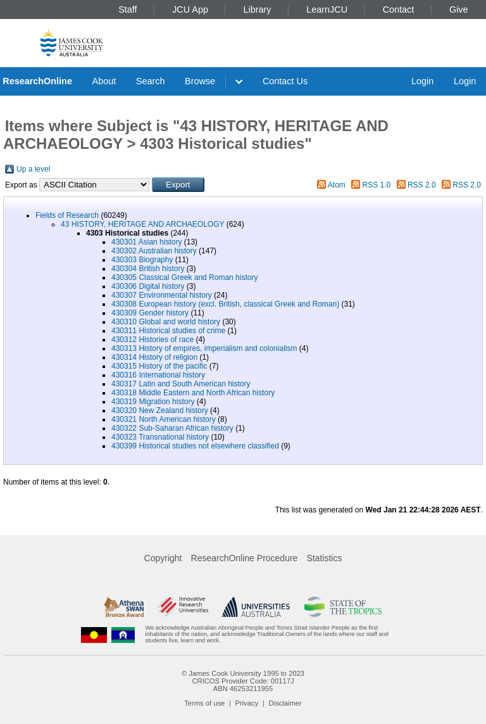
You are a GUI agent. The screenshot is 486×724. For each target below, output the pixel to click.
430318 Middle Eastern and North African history (193, 392)
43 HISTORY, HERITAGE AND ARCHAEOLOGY (142, 224)
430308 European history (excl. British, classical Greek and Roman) (225, 304)
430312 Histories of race (152, 339)
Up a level (33, 169)
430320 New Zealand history (159, 410)
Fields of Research (67, 215)
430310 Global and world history (165, 321)
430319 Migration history (152, 401)
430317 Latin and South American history (180, 383)
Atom (337, 185)
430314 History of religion (154, 357)
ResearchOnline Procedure (244, 558)
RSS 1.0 (377, 185)
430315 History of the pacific (159, 366)
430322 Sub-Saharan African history (172, 428)
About (104, 81)
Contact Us (285, 81)
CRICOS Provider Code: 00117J (243, 681)
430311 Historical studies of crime (168, 330)
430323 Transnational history (160, 437)
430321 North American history (163, 419)
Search (150, 81)
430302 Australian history (154, 250)
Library (257, 9)
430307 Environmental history (161, 295)
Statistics (324, 558)
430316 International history (158, 375)
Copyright (163, 558)
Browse (200, 81)
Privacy (247, 703)
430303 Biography (142, 259)
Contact (398, 9)
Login (422, 81)
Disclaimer (285, 703)
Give (458, 9)
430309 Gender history (150, 312)
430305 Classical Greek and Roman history (184, 277)
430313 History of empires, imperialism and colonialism (204, 348)
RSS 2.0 (422, 185)
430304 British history (147, 268)
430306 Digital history (147, 286)
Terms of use (204, 703)
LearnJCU (326, 9)
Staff (127, 9)
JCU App (190, 9)
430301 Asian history (146, 242)
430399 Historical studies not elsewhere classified (195, 445)
